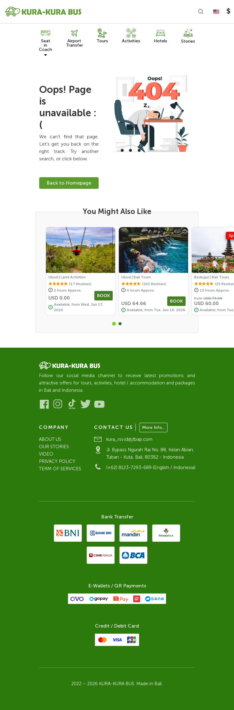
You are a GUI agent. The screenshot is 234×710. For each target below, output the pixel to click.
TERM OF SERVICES (60, 468)
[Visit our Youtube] (99, 404)
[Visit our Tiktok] (71, 404)
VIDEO (46, 454)
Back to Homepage (69, 183)
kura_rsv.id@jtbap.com (129, 439)
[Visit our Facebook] (44, 404)
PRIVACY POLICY (57, 461)
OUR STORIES (54, 446)
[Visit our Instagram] (58, 404)
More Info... (153, 427)
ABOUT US (50, 439)
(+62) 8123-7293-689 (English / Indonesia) (150, 467)
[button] (114, 324)
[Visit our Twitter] (85, 404)
